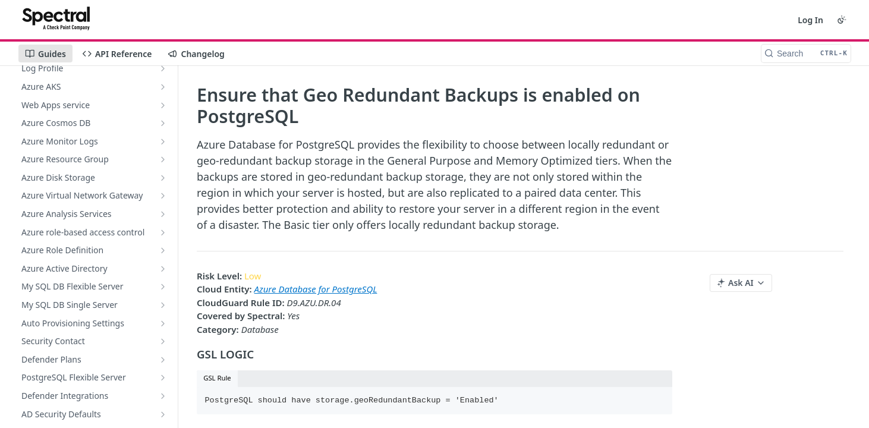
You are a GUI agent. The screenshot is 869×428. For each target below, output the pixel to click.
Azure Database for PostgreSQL (315, 289)
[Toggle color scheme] (842, 20)
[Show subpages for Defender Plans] (163, 359)
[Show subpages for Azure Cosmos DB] (163, 123)
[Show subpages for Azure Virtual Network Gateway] (163, 195)
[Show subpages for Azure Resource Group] (163, 159)
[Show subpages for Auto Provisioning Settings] (163, 323)
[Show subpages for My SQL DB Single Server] (163, 305)
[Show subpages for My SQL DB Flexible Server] (163, 286)
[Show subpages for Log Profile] (163, 68)
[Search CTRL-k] (806, 53)
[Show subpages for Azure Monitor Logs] (163, 141)
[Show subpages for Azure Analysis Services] (163, 214)
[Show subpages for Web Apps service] (163, 105)
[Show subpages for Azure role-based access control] (163, 232)
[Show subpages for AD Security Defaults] (163, 414)
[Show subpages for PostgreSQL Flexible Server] (163, 377)
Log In (810, 20)
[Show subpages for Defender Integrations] (163, 396)
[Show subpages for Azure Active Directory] (163, 268)
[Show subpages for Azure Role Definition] (163, 250)
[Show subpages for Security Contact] (163, 341)
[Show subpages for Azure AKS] (163, 87)
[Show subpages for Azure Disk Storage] (163, 177)
